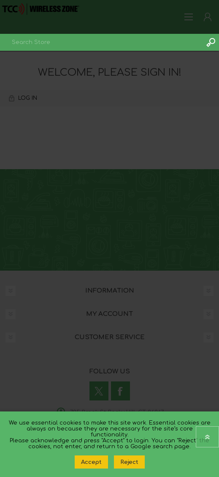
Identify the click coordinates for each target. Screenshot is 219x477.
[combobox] (101, 42)
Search (210, 42)
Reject (129, 462)
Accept (91, 462)
